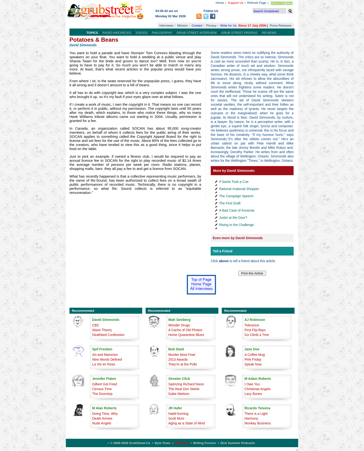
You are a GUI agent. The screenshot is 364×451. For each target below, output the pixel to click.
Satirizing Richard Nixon (186, 384)
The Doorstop (102, 394)
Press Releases (280, 25)
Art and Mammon (105, 355)
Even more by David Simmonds (238, 238)
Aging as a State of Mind (186, 423)
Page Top (182, 443)
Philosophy (162, 33)
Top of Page (201, 280)
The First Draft (229, 203)
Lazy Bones (253, 394)
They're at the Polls (182, 364)
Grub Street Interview (196, 33)
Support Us (235, 3)
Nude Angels (101, 423)
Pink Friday (253, 359)
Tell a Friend (222, 251)
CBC (95, 325)
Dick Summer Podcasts (237, 443)
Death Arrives (102, 418)
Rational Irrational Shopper (239, 189)
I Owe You (252, 384)
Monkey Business (258, 423)
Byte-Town (162, 443)
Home (220, 3)
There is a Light (256, 414)
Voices (141, 33)
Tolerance (252, 325)
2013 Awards (178, 359)
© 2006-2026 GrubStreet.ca (130, 443)
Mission (182, 25)
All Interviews (201, 289)
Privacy (211, 25)
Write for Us (228, 25)
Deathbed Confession (108, 335)
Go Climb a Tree (257, 335)
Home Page (201, 284)
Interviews (166, 25)
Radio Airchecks (116, 33)
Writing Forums (204, 443)
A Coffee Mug (255, 355)
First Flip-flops (255, 330)
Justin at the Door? (233, 218)
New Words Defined (107, 359)
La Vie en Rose (103, 364)
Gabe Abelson (178, 394)
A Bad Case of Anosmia (236, 210)
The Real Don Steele (183, 389)
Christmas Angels (258, 389)
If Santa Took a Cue (234, 182)
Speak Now (253, 364)
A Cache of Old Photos (185, 330)
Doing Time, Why (105, 414)
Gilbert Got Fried (104, 384)
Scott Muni (176, 418)
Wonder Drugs (179, 325)
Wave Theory (102, 330)
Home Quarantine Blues (186, 335)
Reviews (269, 33)
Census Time (102, 389)
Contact (197, 25)
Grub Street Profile (239, 33)
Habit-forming (178, 414)
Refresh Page (256, 3)
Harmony (251, 418)
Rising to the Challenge (236, 225)
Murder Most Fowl (181, 355)
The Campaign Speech (236, 196)
